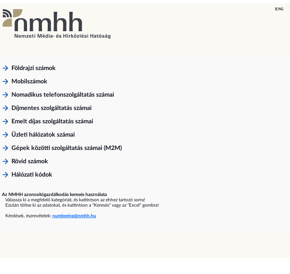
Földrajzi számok (33, 68)
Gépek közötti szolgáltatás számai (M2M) (66, 148)
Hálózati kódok (31, 175)
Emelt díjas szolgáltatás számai (52, 121)
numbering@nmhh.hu (74, 215)
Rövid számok (29, 161)
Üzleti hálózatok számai (43, 135)
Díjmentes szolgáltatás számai (51, 108)
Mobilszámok (29, 81)
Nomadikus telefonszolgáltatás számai (62, 95)
